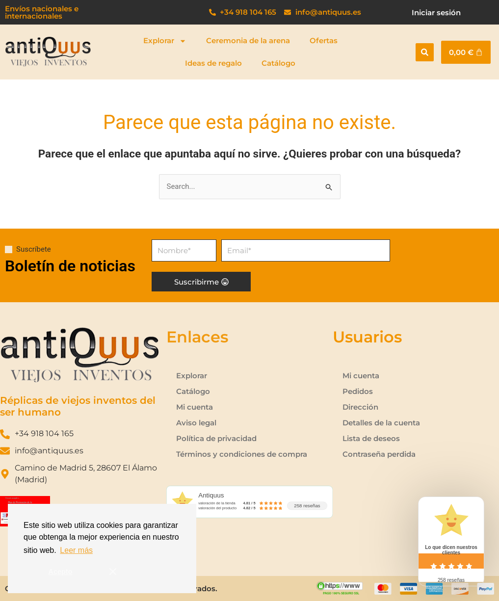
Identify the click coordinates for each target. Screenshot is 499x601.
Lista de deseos (371, 438)
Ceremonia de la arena (248, 40)
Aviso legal (196, 422)
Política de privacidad (216, 438)
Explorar (164, 41)
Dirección (360, 407)
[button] (425, 52)
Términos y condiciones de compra (241, 454)
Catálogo (278, 63)
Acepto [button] (61, 571)
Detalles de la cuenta (381, 422)
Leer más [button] (76, 550)
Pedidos (357, 391)
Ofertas (324, 40)
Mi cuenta (194, 407)
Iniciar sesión (436, 12)
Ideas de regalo (213, 63)
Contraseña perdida (379, 454)
